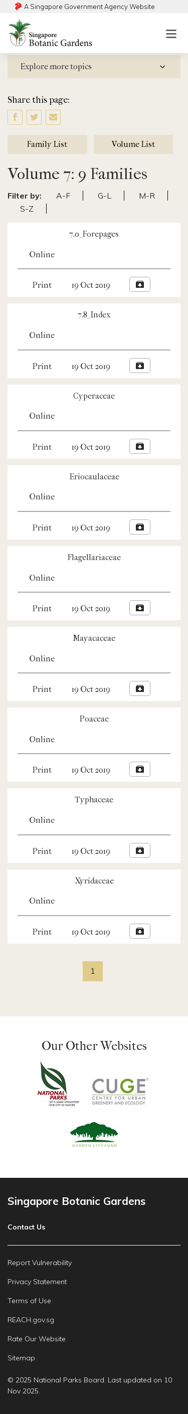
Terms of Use (29, 1300)
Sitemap (21, 1357)
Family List (47, 144)
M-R (147, 196)
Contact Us (26, 1226)
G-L (104, 196)
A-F (63, 196)
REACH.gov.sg (31, 1319)
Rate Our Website (37, 1338)
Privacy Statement (37, 1281)
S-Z (27, 209)
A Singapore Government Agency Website (89, 7)
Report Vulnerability (40, 1262)
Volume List (133, 144)
